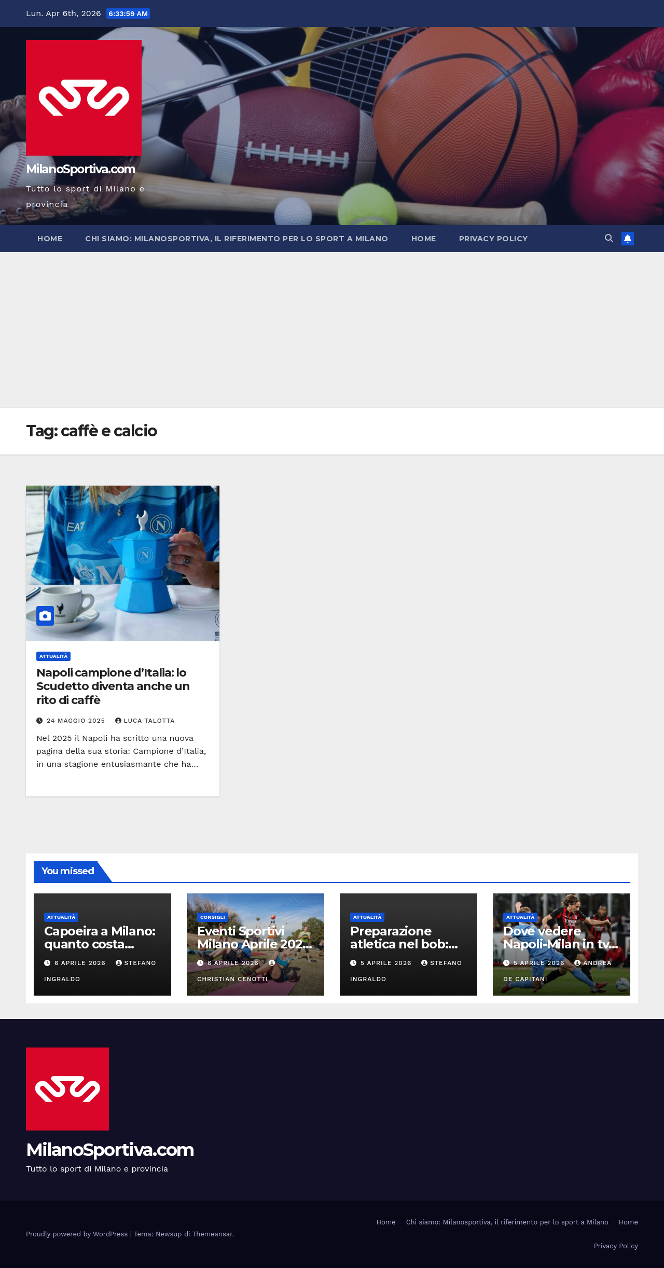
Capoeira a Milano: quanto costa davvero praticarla (99, 944)
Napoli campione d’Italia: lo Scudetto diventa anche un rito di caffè (113, 686)
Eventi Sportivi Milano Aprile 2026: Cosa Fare (254, 944)
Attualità (53, 656)
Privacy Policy (493, 238)
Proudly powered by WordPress (78, 1234)
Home (49, 238)
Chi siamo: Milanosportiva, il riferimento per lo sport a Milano (237, 238)
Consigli (212, 917)
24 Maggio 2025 (77, 720)
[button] (609, 238)
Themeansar (212, 1234)
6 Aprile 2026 (81, 963)
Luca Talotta (145, 720)
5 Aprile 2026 (387, 963)
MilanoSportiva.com (80, 169)
